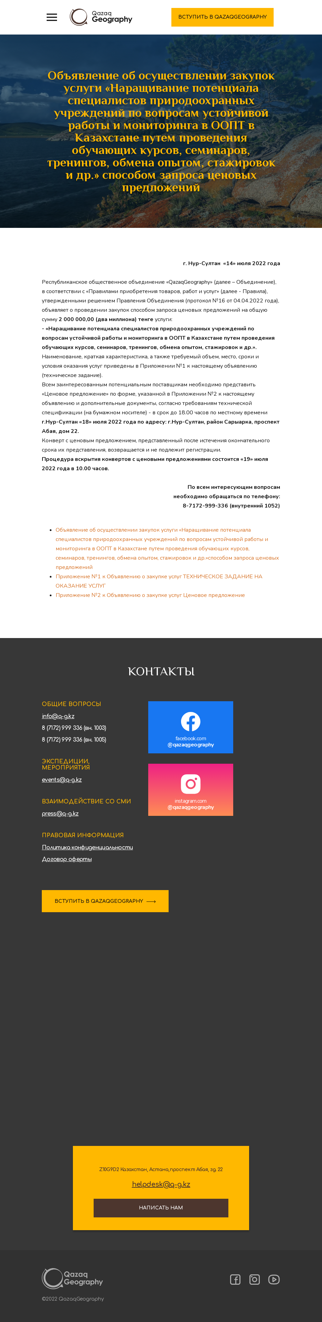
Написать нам (161, 1207)
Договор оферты (67, 859)
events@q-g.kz (62, 780)
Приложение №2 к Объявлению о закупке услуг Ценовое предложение (150, 595)
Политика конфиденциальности (87, 848)
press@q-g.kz (60, 814)
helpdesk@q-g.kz (161, 1184)
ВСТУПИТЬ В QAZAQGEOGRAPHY (99, 901)
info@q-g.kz (58, 716)
